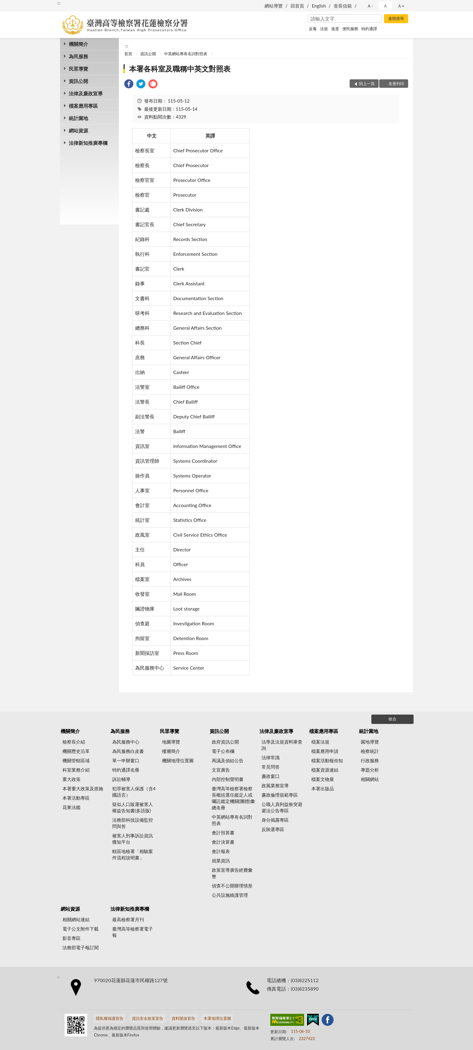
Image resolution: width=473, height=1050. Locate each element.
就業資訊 (221, 860)
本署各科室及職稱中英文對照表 (179, 68)
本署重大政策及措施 (82, 788)
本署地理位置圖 (217, 1018)
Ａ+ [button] (401, 5)
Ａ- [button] (370, 5)
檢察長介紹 (73, 741)
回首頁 (297, 5)
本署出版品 (322, 788)
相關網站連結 (76, 919)
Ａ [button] (385, 5)
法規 (324, 28)
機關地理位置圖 (178, 760)
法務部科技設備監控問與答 (132, 823)
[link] (128, 84)
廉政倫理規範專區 (280, 795)
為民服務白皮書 (128, 751)
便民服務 (350, 28)
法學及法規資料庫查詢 (282, 745)
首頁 (128, 53)
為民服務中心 (125, 741)
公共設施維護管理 (230, 895)
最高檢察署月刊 (128, 919)
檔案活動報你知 (327, 760)
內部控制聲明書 (227, 779)
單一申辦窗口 (125, 760)
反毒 (313, 28)
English (319, 5)
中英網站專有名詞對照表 (185, 53)
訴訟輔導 (121, 779)
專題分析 (370, 769)
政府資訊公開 (225, 741)
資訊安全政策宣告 (147, 1018)
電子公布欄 (223, 751)
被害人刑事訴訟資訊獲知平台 (132, 839)
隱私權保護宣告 (109, 1018)
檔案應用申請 (324, 751)
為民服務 (78, 56)
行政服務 (370, 760)
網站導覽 (274, 5)
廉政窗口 (271, 776)
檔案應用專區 (83, 106)
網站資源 (78, 130)
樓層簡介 (171, 751)
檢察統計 (370, 751)
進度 (335, 28)
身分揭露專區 (275, 820)
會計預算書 (223, 832)
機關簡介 (78, 44)
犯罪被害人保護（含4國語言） (134, 792)
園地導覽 (370, 741)
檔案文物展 (322, 779)
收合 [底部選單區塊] (392, 718)
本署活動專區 (76, 798)
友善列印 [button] (396, 83)
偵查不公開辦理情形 (232, 885)
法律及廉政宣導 (86, 93)
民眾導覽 (78, 68)
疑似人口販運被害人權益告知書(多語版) (132, 807)
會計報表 (221, 851)
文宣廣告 (221, 769)
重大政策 (71, 779)
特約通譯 (369, 28)
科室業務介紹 (76, 769)
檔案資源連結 (324, 769)
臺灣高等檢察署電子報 (132, 932)
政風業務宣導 (275, 785)
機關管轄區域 (76, 760)
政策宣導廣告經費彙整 (232, 873)
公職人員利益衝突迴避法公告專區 (282, 807)
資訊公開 (78, 81)
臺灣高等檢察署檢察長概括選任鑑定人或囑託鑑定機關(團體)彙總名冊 (233, 798)
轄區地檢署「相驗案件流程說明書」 (132, 854)
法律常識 (271, 757)
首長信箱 (343, 5)
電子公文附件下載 (80, 928)
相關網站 (370, 779)
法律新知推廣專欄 (88, 143)
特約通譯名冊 (125, 769)
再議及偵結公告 (227, 760)
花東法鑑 (71, 807)
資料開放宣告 (183, 1018)
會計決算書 (223, 842)
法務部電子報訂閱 (80, 947)
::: (58, 3)
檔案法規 (320, 741)
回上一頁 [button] (367, 83)
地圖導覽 (171, 741)
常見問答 (271, 766)
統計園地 (78, 118)
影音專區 (71, 938)
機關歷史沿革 (76, 751)
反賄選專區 (273, 829)
